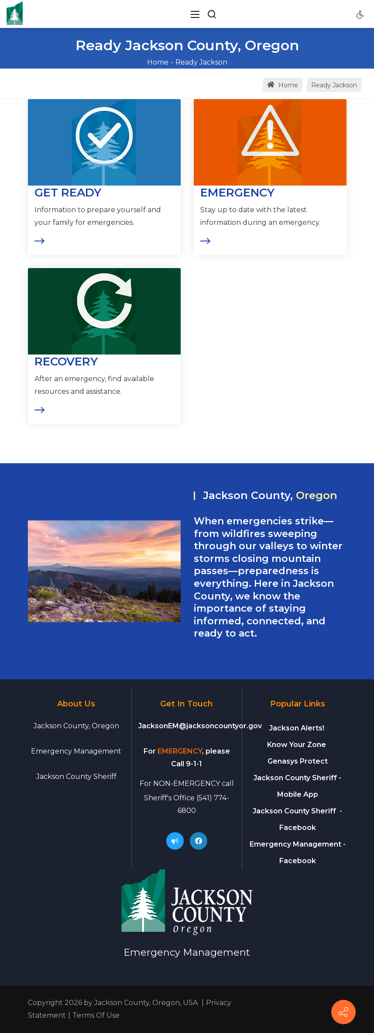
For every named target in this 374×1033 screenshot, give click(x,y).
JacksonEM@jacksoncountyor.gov (200, 726)
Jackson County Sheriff (76, 776)
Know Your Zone (297, 744)
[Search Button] (211, 14)
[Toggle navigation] (195, 14)
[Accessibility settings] (360, 14)
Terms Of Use (96, 1015)
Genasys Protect (298, 761)
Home (157, 62)
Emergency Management (76, 751)
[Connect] (343, 1012)
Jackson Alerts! (296, 728)
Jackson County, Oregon (76, 726)
